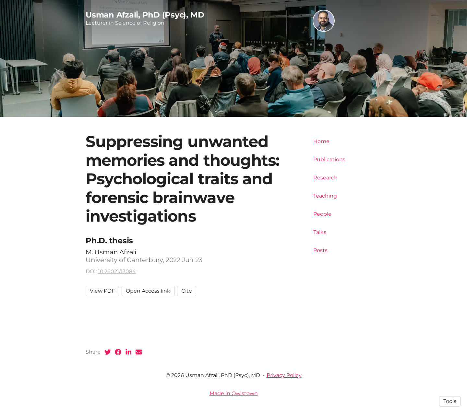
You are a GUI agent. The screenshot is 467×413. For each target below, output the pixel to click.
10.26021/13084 (117, 271)
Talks (319, 232)
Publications (329, 159)
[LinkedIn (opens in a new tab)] (128, 352)
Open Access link (148, 291)
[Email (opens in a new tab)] (139, 352)
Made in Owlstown (234, 393)
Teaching (325, 196)
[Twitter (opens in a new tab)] (107, 352)
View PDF (102, 291)
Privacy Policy (284, 375)
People (322, 214)
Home (321, 141)
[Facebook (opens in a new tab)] (118, 352)
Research (325, 178)
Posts (320, 250)
